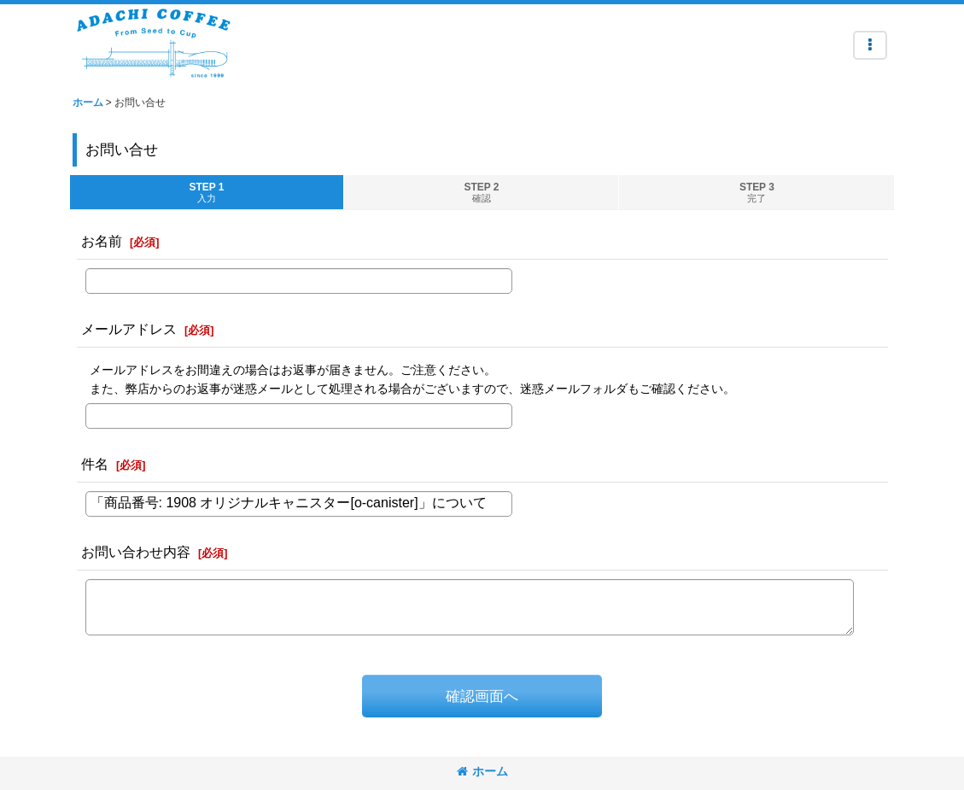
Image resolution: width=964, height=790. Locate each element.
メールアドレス (129, 328)
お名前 (101, 241)
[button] (870, 45)
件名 (94, 463)
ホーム (482, 771)
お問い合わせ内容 (135, 551)
